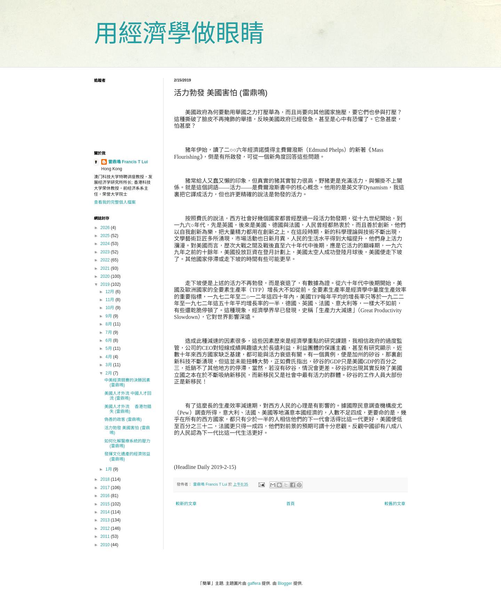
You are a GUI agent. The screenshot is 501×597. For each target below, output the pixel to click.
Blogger (285, 583)
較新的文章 (186, 503)
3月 (109, 364)
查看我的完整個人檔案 (115, 202)
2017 (106, 487)
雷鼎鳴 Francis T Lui (128, 161)
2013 (106, 520)
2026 (106, 227)
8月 (109, 324)
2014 (106, 512)
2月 (109, 373)
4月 (109, 356)
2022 (106, 260)
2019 (106, 284)
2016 (106, 495)
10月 (110, 307)
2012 (106, 528)
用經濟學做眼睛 (179, 33)
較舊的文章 (394, 503)
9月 (109, 316)
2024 (106, 243)
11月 (110, 299)
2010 (106, 544)
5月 (109, 348)
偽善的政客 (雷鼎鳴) (123, 419)
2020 (106, 276)
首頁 (290, 503)
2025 (106, 235)
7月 (109, 332)
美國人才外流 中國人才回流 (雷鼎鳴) (127, 396)
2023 (106, 252)
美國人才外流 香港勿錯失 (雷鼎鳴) (127, 409)
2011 (106, 536)
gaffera (254, 583)
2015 (106, 504)
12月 (110, 291)
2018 (106, 479)
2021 (106, 268)
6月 (109, 340)
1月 (109, 469)
